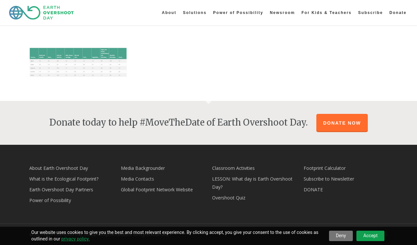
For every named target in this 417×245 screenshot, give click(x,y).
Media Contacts (137, 179)
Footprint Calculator (325, 168)
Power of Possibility (50, 200)
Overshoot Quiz (228, 198)
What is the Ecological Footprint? (63, 179)
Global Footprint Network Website (157, 189)
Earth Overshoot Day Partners (61, 189)
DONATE (313, 189)
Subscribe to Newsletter (329, 179)
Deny (341, 235)
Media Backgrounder (143, 168)
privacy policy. (75, 238)
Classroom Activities (233, 168)
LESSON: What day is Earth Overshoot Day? (252, 183)
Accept (370, 235)
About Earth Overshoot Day (58, 168)
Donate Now (342, 123)
